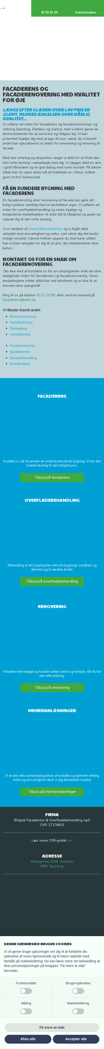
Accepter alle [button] (76, 1039)
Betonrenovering (23, 316)
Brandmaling (20, 363)
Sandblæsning (21, 322)
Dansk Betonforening (45, 228)
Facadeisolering (22, 345)
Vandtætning (20, 334)
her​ (70, 840)
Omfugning (18, 328)
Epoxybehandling (23, 358)
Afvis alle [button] (27, 1039)
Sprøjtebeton (20, 351)
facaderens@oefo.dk (19, 300)
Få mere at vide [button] (52, 1027)
